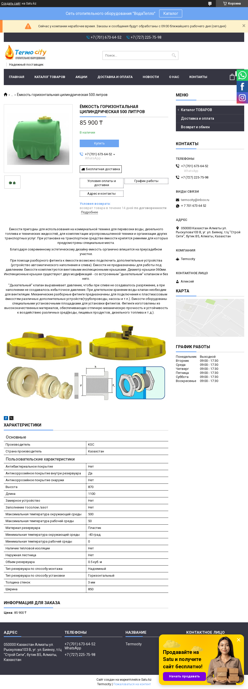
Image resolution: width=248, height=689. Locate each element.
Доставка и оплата (115, 77)
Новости (151, 77)
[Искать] (174, 55)
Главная (16, 77)
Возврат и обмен (195, 127)
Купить (99, 143)
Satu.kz (146, 679)
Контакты (198, 77)
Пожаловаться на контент (132, 684)
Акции (81, 77)
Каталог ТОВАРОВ (49, 77)
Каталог (170, 13)
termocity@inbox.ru (195, 200)
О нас (174, 77)
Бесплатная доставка (103, 169)
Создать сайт (10, 3)
